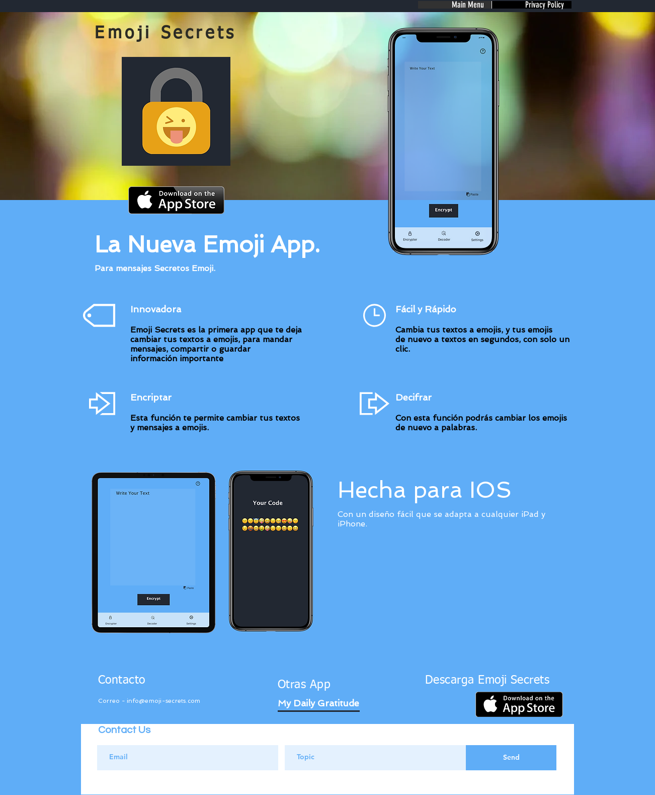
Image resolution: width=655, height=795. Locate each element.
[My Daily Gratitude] (319, 703)
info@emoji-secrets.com (163, 700)
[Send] (511, 757)
